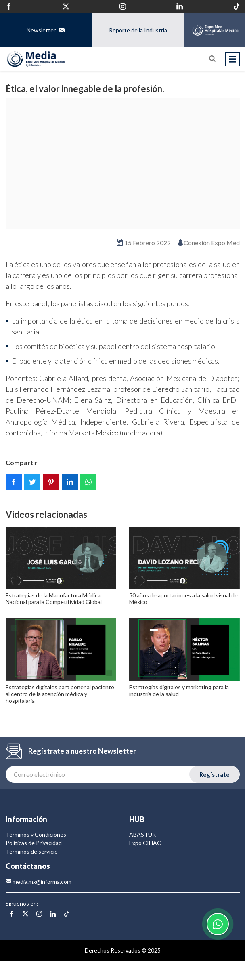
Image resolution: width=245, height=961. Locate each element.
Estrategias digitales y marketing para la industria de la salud (179, 690)
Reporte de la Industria (138, 30)
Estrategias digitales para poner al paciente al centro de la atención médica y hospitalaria (60, 693)
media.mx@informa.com (38, 881)
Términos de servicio (32, 851)
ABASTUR (142, 834)
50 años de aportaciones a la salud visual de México (183, 599)
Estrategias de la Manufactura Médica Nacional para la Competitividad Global (54, 599)
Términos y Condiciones (36, 834)
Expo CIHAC (145, 842)
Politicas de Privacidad (34, 842)
